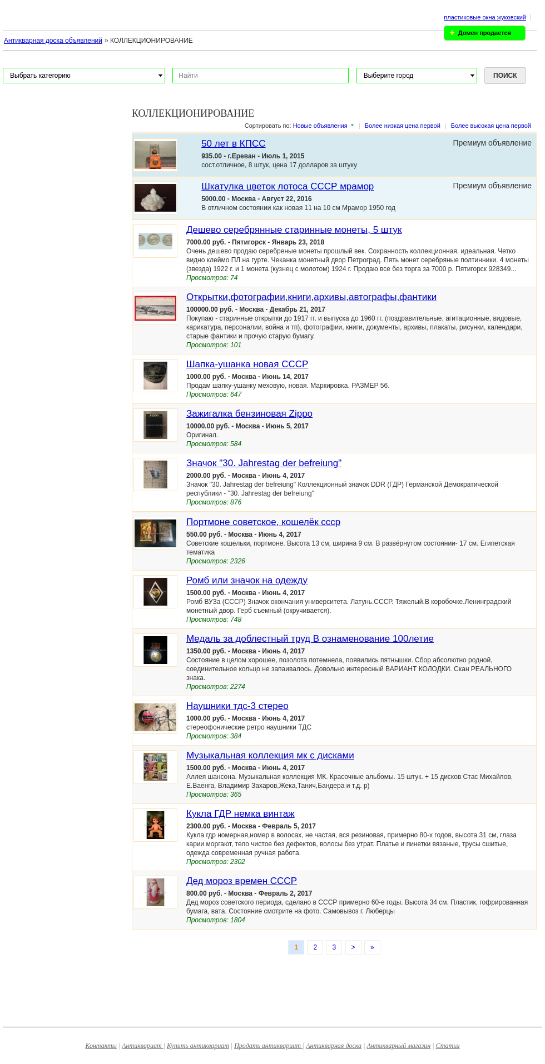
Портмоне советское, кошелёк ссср (263, 522)
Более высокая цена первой (491, 125)
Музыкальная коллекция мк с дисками (270, 755)
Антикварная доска (333, 1046)
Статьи (448, 1046)
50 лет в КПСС (233, 143)
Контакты (101, 1046)
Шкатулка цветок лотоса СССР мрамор (287, 186)
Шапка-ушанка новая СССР (247, 364)
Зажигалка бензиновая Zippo (249, 413)
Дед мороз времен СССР (241, 881)
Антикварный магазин (398, 1046)
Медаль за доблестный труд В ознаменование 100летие (310, 638)
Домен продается (484, 32)
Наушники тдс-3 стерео (237, 706)
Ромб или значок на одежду (247, 580)
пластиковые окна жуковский (485, 17)
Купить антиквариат (198, 1046)
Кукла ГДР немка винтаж (240, 813)
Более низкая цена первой (402, 125)
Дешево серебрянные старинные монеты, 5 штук (294, 229)
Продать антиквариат (268, 1046)
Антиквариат (142, 1046)
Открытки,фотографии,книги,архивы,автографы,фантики (311, 297)
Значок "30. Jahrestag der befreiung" (263, 463)
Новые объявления (320, 125)
